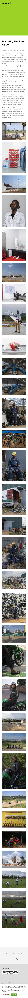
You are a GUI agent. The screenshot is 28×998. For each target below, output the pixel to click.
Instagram (9, 982)
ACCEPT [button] (14, 994)
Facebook (4, 982)
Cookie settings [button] (6, 994)
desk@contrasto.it (6, 983)
